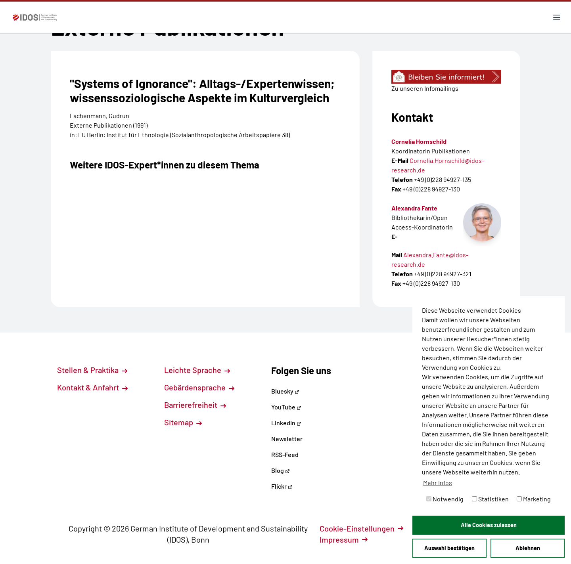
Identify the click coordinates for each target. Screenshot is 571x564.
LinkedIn (286, 422)
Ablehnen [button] (527, 548)
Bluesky (285, 391)
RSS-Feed (285, 454)
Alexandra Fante (414, 208)
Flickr (282, 486)
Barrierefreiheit (195, 404)
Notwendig (445, 499)
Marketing (534, 499)
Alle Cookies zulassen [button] (489, 525)
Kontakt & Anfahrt (92, 387)
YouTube (286, 407)
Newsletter (287, 438)
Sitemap (183, 422)
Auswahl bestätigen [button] (449, 548)
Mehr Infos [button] (437, 482)
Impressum (344, 539)
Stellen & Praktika (92, 370)
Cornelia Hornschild (418, 141)
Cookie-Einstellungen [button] (361, 528)
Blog (280, 470)
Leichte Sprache (197, 370)
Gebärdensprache (199, 387)
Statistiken (490, 499)
